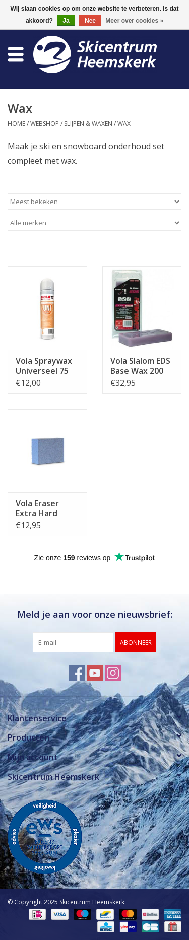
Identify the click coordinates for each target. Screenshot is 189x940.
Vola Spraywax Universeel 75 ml (44, 366)
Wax (124, 123)
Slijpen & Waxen (88, 123)
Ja (65, 20)
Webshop (44, 123)
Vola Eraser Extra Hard (37, 508)
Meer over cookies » (134, 20)
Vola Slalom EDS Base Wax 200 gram (140, 366)
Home (16, 123)
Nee (90, 20)
